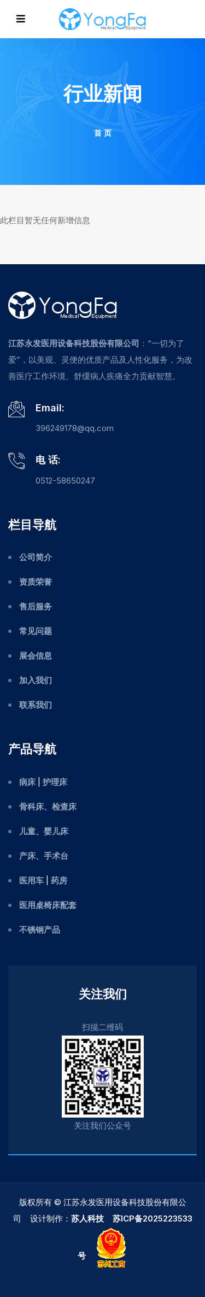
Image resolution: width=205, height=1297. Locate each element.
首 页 (103, 132)
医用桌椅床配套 (48, 905)
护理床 (55, 782)
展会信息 (35, 655)
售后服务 (35, 606)
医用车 (31, 880)
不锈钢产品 (39, 929)
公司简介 (35, 557)
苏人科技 (87, 1218)
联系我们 (35, 705)
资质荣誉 (35, 582)
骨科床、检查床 (48, 806)
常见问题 (35, 631)
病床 (27, 782)
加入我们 (35, 680)
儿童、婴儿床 (43, 831)
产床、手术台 (43, 856)
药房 (59, 880)
